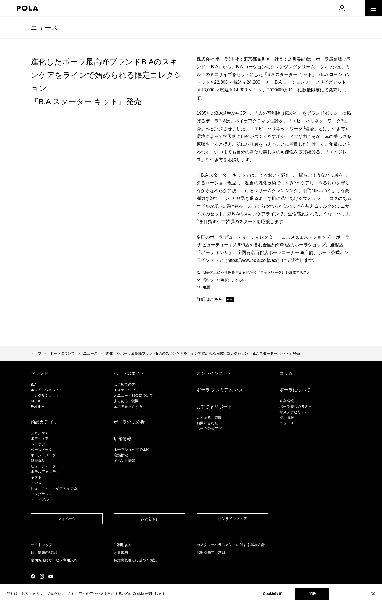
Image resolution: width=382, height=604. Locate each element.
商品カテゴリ (44, 422)
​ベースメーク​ (41, 450)
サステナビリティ (293, 412)
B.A (33, 384)
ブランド (39, 373)
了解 (312, 594)
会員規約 (121, 552)
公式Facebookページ (33, 576)
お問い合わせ (207, 423)
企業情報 (286, 401)
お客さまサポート (214, 406)
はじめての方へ (126, 384)
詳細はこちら (210, 299)
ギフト (36, 477)
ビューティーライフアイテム (54, 488)
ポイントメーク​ (43, 455)
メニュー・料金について (133, 395)
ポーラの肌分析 (129, 422)
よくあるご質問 (126, 401)
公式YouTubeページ (50, 576)
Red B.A (37, 406)
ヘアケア (38, 444)
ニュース (44, 27)
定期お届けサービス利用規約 (54, 560)
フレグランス (41, 494)
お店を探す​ (150, 519)
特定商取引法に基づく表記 (135, 560)
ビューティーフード (47, 466)
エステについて (126, 390)
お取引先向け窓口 (211, 552)
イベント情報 (124, 461)
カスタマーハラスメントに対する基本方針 (231, 545)
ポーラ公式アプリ (211, 429)
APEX (35, 401)
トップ (36, 353)
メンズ (36, 483)
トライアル (40, 499)
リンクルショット (45, 395)
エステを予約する (128, 406)
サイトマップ (41, 545)
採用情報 (286, 417)
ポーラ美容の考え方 (295, 406)
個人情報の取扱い (45, 552)
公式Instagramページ (42, 576)
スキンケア (40, 433)
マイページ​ (67, 519)
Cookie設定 (272, 594)
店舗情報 (122, 438)
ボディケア (40, 438)
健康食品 (38, 461)
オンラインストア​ (232, 519)
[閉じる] (373, 594)
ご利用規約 (123, 545)
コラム (286, 373)
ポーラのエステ (129, 373)
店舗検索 (121, 455)
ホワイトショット (45, 390)
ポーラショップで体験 (132, 450)
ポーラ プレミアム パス (220, 390)
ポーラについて (62, 353)
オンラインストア (214, 373)
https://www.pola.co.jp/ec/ (252, 260)
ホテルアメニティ (45, 472)
